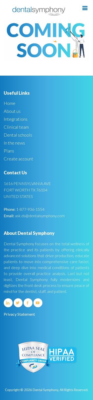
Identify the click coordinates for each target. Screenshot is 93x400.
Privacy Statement (19, 314)
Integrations (16, 119)
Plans (9, 151)
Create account (18, 158)
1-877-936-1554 (30, 209)
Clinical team (16, 127)
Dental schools (18, 135)
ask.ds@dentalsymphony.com (40, 215)
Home (9, 103)
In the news (14, 143)
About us (12, 111)
